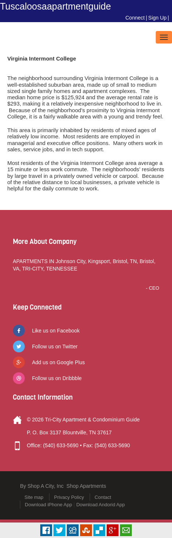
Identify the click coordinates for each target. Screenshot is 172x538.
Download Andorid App (100, 504)
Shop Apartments (86, 486)
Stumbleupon (86, 530)
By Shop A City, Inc (41, 486)
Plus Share (112, 530)
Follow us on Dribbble (57, 378)
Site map (33, 497)
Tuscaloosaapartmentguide (55, 6)
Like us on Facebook (56, 331)
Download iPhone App (48, 504)
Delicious (99, 530)
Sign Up (157, 18)
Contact (102, 497)
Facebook (46, 530)
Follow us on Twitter (55, 346)
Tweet (59, 530)
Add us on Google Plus (58, 362)
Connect (135, 18)
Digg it (73, 530)
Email (126, 530)
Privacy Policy (69, 497)
